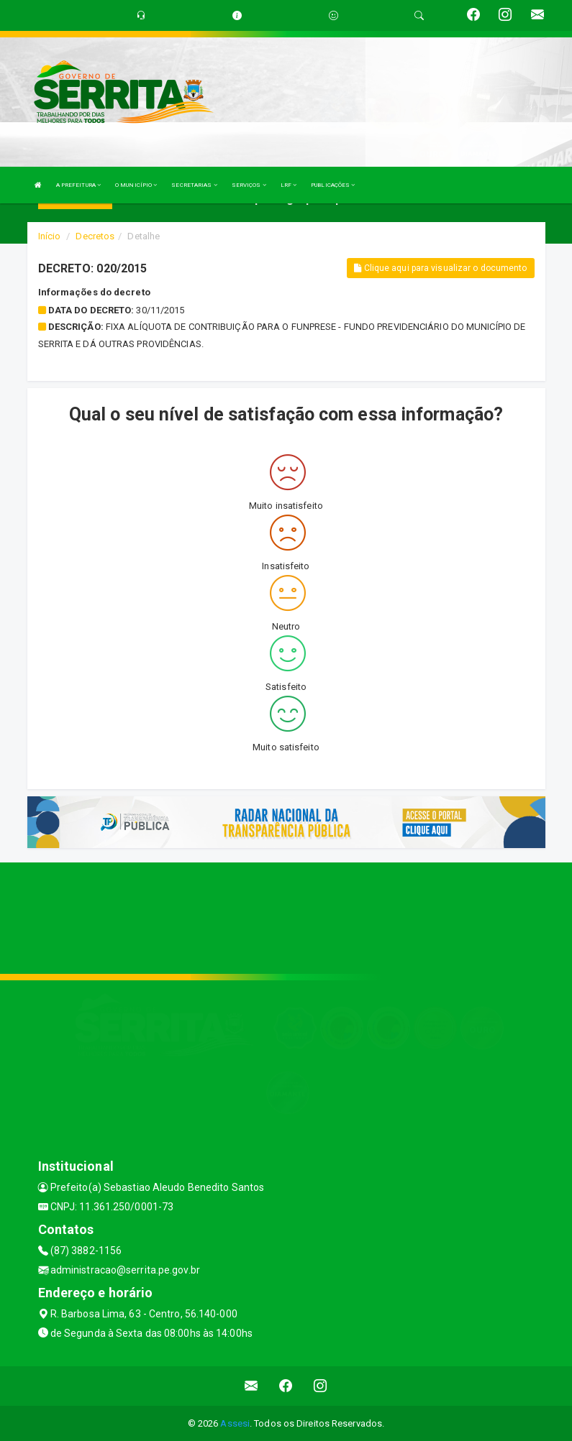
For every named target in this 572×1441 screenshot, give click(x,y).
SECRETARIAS (194, 185)
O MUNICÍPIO (136, 185)
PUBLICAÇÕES (333, 185)
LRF (289, 185)
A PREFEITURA (78, 185)
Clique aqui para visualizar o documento (440, 268)
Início (49, 236)
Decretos (95, 236)
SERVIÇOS (249, 185)
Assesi (235, 1423)
